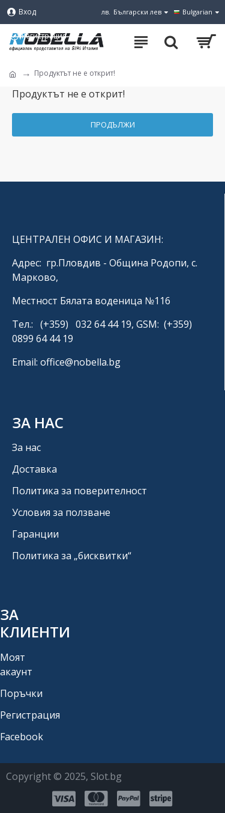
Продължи (113, 124)
